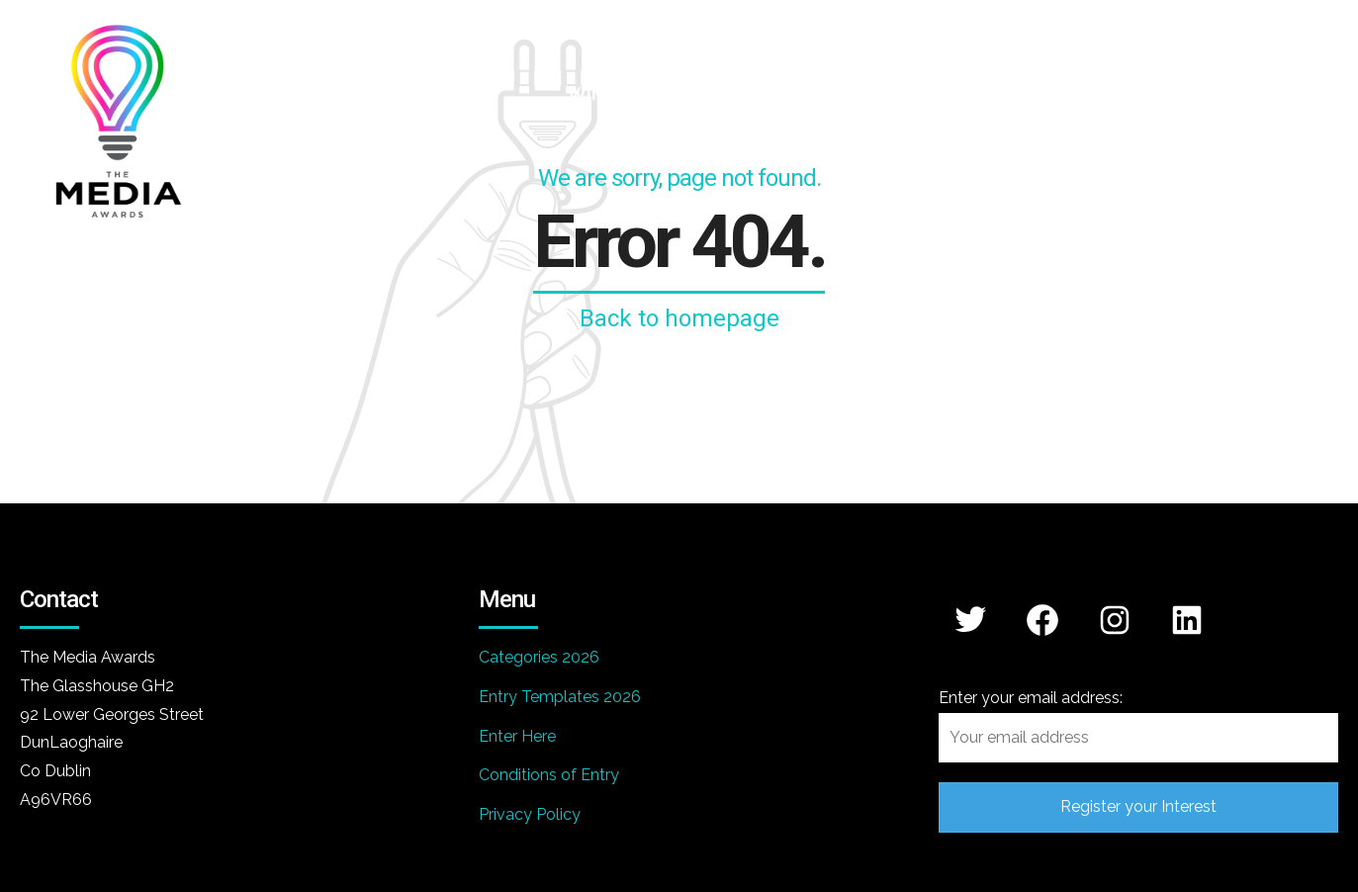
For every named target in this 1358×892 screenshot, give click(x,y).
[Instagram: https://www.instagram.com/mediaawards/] (1115, 619)
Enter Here (517, 736)
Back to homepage (679, 318)
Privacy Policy (530, 814)
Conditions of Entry (549, 774)
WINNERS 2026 (631, 93)
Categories (814, 93)
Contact (1301, 93)
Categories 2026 (539, 657)
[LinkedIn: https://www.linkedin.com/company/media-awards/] (1187, 619)
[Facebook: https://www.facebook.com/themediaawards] (1043, 619)
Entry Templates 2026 (560, 696)
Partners (971, 93)
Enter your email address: (1138, 725)
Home (472, 93)
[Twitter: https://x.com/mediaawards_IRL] (971, 618)
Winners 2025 (1137, 93)
